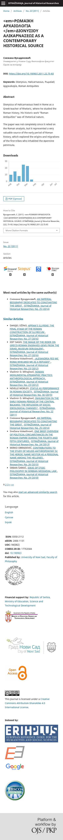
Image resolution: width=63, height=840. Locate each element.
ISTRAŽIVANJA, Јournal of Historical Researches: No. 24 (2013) (34, 443)
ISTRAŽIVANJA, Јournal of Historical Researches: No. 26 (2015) (29, 463)
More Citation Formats (17, 230)
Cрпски (9, 517)
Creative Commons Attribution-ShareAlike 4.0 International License (27, 703)
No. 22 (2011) (32, 10)
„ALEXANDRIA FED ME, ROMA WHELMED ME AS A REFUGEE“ (34, 360)
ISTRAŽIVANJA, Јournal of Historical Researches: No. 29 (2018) (29, 476)
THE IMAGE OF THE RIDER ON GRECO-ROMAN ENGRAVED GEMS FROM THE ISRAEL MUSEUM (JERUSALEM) (34, 345)
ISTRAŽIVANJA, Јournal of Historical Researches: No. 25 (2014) (30, 307)
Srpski (8, 522)
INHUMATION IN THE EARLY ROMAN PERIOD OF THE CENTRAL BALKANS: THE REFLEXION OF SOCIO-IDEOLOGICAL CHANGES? (34, 403)
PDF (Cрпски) (15, 198)
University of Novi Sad (33, 557)
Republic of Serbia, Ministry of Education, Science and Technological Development (27, 601)
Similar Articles (13, 319)
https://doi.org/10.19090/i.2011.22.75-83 (31, 73)
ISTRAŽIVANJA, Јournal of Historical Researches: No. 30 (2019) (34, 393)
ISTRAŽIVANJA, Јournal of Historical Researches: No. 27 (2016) (29, 337)
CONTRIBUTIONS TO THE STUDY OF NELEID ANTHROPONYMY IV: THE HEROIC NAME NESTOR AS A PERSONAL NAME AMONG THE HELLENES (34, 452)
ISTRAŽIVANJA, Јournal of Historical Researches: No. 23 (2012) (29, 367)
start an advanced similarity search (37, 492)
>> (12, 484)
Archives (17, 10)
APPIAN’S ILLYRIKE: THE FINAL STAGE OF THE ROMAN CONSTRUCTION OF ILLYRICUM (32, 329)
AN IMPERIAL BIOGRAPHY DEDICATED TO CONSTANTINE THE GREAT (33, 302)
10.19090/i (16, 553)
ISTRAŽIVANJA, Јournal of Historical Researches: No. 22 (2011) (32, 411)
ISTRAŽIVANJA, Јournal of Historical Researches (33, 3)
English (9, 512)
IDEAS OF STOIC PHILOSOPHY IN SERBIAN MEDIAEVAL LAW (33, 469)
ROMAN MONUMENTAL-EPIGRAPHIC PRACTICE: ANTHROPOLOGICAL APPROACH (31, 375)
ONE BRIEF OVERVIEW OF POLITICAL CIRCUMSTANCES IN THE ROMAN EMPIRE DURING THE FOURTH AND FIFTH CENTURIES (34, 436)
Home (6, 10)
